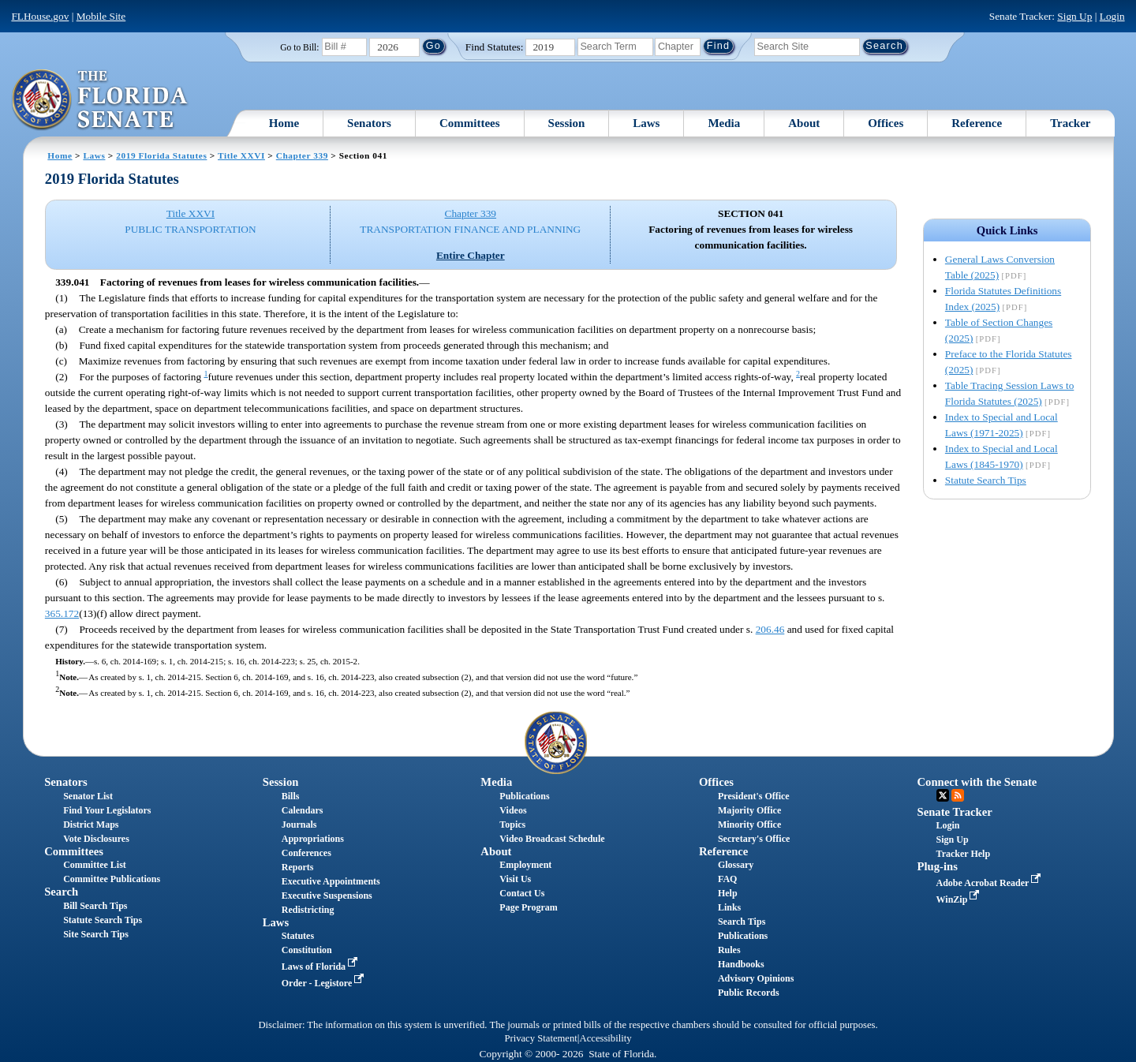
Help (728, 893)
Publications (524, 796)
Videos (512, 810)
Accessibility (606, 1038)
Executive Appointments (331, 881)
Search (61, 891)
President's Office (754, 796)
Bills (291, 796)
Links (729, 907)
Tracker (1070, 123)
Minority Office (749, 824)
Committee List (94, 864)
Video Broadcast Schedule (551, 838)
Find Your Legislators (107, 810)
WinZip (959, 899)
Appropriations (313, 838)
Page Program (528, 907)
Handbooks (741, 964)
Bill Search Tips (95, 905)
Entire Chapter (470, 255)
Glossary (735, 864)
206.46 (770, 629)
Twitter (942, 795)
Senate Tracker (954, 812)
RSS (957, 795)
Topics (512, 824)
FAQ (727, 878)
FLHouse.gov (40, 16)
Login (1112, 16)
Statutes (298, 935)
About (804, 123)
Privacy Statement (540, 1038)
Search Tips (741, 921)
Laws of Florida (321, 966)
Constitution (307, 949)
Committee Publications (111, 878)
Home (284, 123)
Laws (646, 123)
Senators (369, 123)
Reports (298, 867)
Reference (976, 123)
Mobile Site (101, 16)
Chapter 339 (302, 155)
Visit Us (515, 878)
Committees (469, 123)
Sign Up (1074, 16)
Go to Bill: (299, 47)
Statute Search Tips (985, 480)
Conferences (306, 852)
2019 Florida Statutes (161, 155)
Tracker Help (963, 853)
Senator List (88, 796)
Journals (299, 824)
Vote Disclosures (96, 838)
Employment (525, 864)
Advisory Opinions (756, 978)
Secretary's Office (754, 838)
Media (724, 123)
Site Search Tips (96, 934)
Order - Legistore (325, 983)
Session (566, 123)
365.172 (62, 613)
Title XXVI (241, 155)
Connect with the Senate (977, 782)
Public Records (748, 992)
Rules (729, 949)
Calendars (302, 810)
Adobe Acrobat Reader (990, 882)
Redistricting (308, 909)
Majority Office (749, 810)
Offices (885, 123)
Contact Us (521, 893)
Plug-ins (937, 866)
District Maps (90, 824)
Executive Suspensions (327, 895)
